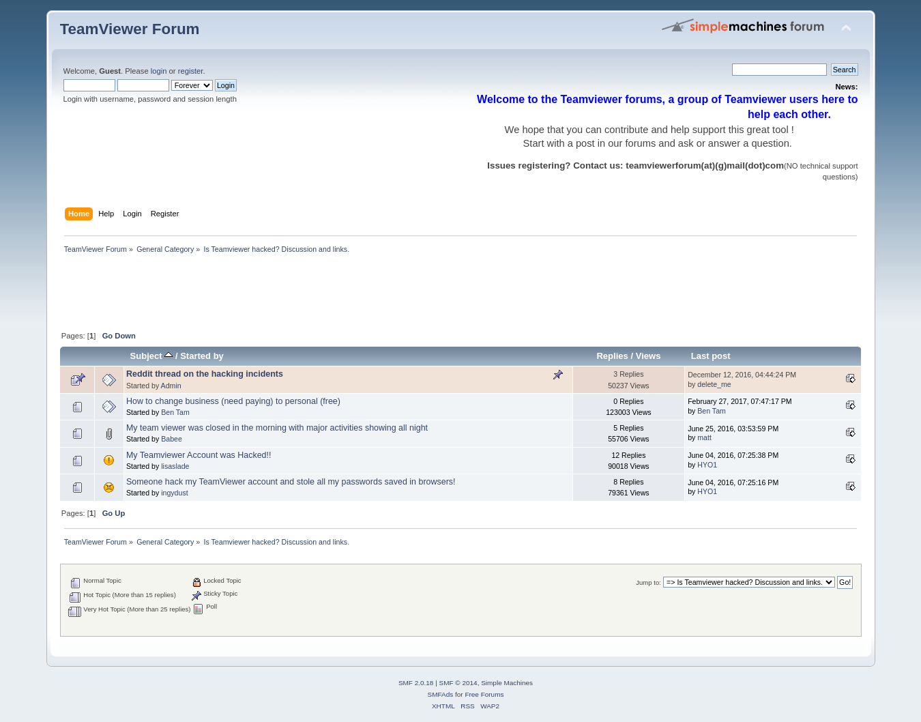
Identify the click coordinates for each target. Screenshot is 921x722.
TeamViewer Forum (130, 29)
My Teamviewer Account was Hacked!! (199, 455)
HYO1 (707, 465)
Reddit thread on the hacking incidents (204, 374)
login (159, 71)
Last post (711, 356)
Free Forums (484, 694)
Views (648, 356)
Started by (202, 356)
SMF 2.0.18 (416, 683)
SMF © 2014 (458, 683)
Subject (151, 356)
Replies (612, 356)
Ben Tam (175, 412)
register (190, 71)
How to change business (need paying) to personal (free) (233, 401)
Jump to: (648, 582)
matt (704, 437)
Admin (171, 385)
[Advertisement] (308, 293)
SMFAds (441, 694)
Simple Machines (507, 683)
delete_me (714, 384)
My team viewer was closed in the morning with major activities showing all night (277, 428)
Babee (171, 439)
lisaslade (175, 466)
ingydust (174, 493)
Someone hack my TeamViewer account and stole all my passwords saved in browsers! (291, 482)
